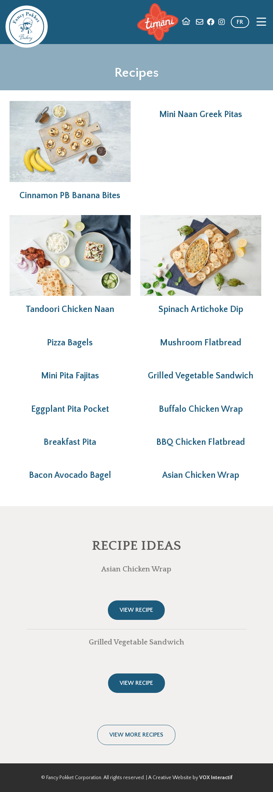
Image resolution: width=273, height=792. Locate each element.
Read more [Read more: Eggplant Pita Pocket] (70, 405)
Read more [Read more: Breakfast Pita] (70, 438)
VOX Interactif (215, 778)
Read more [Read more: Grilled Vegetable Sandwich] (201, 371)
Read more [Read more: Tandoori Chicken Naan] (70, 265)
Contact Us (199, 22)
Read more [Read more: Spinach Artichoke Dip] (201, 265)
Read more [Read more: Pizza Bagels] (70, 338)
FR (240, 22)
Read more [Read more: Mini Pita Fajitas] (70, 371)
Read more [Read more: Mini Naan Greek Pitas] (201, 110)
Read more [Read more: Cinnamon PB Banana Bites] (70, 150)
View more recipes (136, 734)
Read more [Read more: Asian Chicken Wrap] (201, 471)
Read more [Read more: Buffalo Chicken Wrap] (201, 405)
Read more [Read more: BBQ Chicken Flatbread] (201, 438)
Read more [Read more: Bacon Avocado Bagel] (70, 471)
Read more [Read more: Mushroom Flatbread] (201, 338)
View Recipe (136, 610)
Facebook (210, 22)
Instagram (221, 22)
